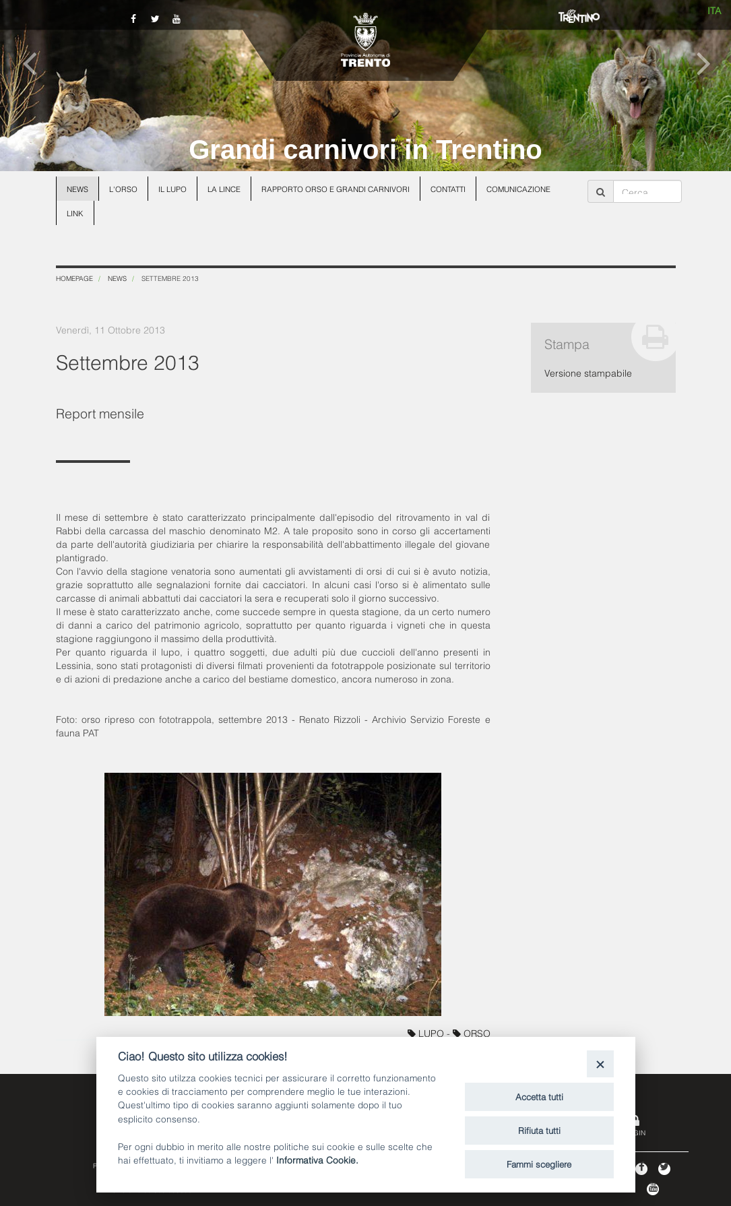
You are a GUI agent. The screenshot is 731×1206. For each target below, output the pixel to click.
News (77, 189)
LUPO (427, 1032)
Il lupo (172, 189)
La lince (224, 189)
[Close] (600, 1063)
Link (75, 213)
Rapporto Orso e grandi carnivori (335, 189)
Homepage (74, 278)
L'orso (123, 189)
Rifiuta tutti (539, 1130)
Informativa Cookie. (317, 1159)
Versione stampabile (588, 372)
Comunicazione (518, 189)
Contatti (448, 189)
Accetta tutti (539, 1096)
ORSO (471, 1032)
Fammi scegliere (539, 1164)
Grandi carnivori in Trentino (365, 149)
